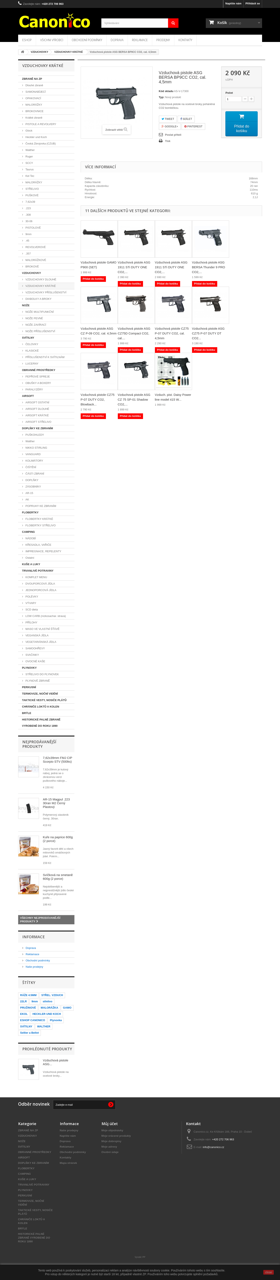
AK (27, 499)
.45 (27, 240)
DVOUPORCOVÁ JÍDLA (40, 583)
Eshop (27, 40)
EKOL (24, 1013)
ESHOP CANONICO (32, 1020)
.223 (28, 208)
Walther (30, 150)
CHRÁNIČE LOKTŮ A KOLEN (40, 706)
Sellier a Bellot (29, 1032)
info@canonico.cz (213, 1147)
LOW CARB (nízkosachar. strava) (45, 616)
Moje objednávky (112, 1130)
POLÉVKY (31, 596)
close (268, 1272)
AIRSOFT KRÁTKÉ (37, 415)
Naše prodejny (34, 966)
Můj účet (110, 1123)
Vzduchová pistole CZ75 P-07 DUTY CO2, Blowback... (98, 399)
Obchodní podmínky (87, 40)
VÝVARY (30, 603)
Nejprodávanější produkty (39, 744)
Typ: (161, 97)
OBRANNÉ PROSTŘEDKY (38, 370)
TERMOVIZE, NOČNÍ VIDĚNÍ (40, 693)
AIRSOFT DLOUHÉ (37, 408)
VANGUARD (33, 454)
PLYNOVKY (29, 667)
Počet (229, 92)
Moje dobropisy (112, 1141)
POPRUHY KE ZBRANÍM (40, 506)
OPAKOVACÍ (33, 98)
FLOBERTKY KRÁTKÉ (39, 518)
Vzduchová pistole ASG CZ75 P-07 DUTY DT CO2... (208, 333)
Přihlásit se (252, 3)
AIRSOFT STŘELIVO (38, 421)
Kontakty (185, 40)
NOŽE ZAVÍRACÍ (35, 324)
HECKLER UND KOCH (47, 1013)
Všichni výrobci (51, 40)
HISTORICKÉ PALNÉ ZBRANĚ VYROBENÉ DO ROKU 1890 (41, 722)
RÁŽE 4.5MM (28, 995)
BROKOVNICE (34, 111)
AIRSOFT (28, 396)
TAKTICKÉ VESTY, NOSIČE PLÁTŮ (44, 700)
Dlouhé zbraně (34, 85)
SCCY (29, 163)
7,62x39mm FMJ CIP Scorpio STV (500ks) (57, 759)
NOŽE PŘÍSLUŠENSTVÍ (40, 331)
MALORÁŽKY (33, 104)
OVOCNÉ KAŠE (35, 661)
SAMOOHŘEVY (35, 648)
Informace (33, 936)
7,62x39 (30, 201)
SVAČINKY (32, 654)
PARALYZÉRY (34, 389)
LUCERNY (32, 363)
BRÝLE (26, 713)
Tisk (168, 141)
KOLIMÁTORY (34, 460)
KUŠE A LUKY (31, 564)
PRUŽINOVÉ (28, 1007)
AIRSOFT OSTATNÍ (37, 402)
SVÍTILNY (28, 337)
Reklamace (140, 40)
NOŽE (26, 305)
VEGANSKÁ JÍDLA (37, 635)
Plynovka (56, 1020)
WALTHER (43, 1026)
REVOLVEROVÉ (35, 247)
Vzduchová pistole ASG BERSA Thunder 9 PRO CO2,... (208, 267)
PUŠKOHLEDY (34, 434)
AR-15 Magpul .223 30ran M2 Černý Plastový (56, 803)
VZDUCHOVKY (31, 273)
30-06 (29, 221)
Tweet (168, 118)
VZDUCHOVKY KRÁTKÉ (40, 285)
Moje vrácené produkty (116, 1135)
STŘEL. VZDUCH (52, 995)
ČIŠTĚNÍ (30, 467)
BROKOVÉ (32, 266)
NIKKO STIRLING (36, 447)
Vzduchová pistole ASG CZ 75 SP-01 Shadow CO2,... (134, 399)
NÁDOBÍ (30, 538)
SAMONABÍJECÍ (35, 91)
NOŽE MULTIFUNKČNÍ (39, 311)
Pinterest (193, 126)
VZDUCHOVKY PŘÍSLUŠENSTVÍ (46, 292)
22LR (23, 1001)
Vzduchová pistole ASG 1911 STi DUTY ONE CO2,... (134, 267)
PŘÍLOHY (31, 622)
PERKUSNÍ (29, 687)
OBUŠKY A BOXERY (38, 383)
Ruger (29, 156)
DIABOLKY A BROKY (38, 298)
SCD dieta (31, 609)
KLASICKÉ (32, 350)
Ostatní (29, 557)
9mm (28, 234)
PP (143, 1257)
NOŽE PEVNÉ (34, 318)
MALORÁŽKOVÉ (35, 260)
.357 (28, 253)
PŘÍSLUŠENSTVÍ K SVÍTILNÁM (45, 357)
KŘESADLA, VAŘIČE (38, 544)
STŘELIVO (32, 188)
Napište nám (233, 3)
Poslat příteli (173, 134)
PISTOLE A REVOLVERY (40, 124)
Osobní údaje (110, 1152)
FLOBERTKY (30, 512)
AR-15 (29, 493)
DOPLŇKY (32, 480)
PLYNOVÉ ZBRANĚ (37, 680)
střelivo (47, 1001)
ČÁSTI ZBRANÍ (34, 473)
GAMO (67, 1007)
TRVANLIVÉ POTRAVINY (38, 570)
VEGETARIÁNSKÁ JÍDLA (40, 641)
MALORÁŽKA (49, 1007)
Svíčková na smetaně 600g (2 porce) (58, 876)
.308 (28, 214)
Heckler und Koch (36, 137)
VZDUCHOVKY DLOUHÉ (40, 279)
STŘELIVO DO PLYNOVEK (42, 674)
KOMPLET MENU (36, 577)
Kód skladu (166, 91)
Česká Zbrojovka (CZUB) (40, 143)
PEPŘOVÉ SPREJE (37, 376)
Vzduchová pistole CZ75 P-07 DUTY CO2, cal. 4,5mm (172, 333)
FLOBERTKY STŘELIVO (40, 525)
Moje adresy (109, 1146)
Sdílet (186, 118)
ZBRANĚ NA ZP (32, 78)
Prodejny (163, 40)
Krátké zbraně (34, 117)
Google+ (170, 126)
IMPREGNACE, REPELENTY (43, 551)
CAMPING (28, 531)
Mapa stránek (68, 1163)
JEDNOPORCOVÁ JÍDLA (41, 590)
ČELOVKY (31, 344)
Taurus (29, 169)
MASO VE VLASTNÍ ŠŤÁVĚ (42, 629)
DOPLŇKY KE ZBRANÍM (37, 428)
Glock (29, 130)
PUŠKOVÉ (32, 195)
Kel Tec (29, 175)
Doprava (117, 40)
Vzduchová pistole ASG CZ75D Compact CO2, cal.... (134, 333)
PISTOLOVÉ (33, 227)
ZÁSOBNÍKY (33, 486)
